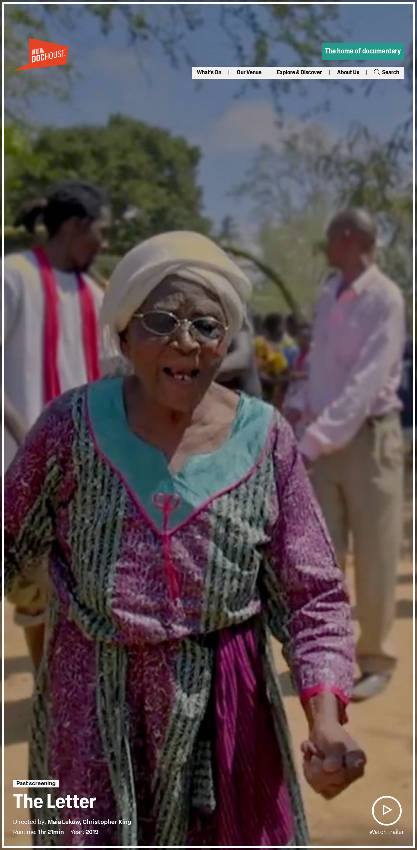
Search (386, 73)
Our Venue (249, 73)
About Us (348, 73)
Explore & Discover (299, 73)
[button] (386, 811)
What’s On (209, 73)
